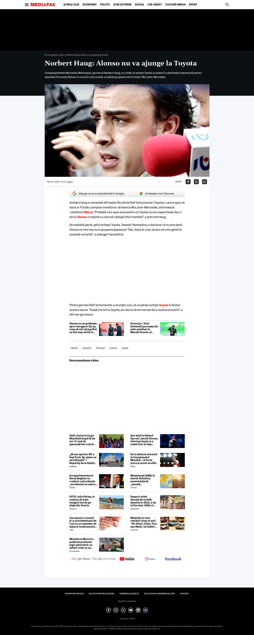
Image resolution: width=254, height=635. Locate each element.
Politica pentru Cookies (101, 593)
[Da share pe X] (196, 181)
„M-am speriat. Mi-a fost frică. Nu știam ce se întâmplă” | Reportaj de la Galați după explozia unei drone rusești (82, 458)
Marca (88, 212)
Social (139, 4)
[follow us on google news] (80, 559)
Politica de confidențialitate (159, 593)
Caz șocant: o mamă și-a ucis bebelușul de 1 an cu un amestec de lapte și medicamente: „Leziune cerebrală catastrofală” (83, 522)
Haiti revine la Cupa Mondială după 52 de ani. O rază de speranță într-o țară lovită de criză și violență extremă (82, 440)
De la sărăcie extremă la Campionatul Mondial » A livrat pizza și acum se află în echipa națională (143, 458)
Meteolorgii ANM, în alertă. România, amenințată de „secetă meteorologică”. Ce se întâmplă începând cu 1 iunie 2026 (144, 480)
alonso (74, 348)
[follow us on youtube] (127, 559)
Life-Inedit (155, 4)
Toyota (163, 305)
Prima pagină (51, 55)
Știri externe (122, 4)
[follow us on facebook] (173, 559)
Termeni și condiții (129, 593)
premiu (113, 348)
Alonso (82, 217)
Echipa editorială (74, 593)
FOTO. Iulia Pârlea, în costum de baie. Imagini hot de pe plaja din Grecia (82, 501)
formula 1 (100, 348)
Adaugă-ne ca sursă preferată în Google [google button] (98, 193)
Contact (184, 593)
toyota (125, 348)
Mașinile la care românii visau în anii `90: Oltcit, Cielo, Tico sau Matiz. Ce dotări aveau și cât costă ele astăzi (143, 522)
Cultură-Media (175, 4)
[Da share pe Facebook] (188, 181)
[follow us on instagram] (150, 559)
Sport (193, 4)
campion (86, 348)
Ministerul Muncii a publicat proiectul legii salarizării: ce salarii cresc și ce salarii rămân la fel (81, 543)
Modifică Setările (127, 601)
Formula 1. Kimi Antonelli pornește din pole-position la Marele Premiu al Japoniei (144, 328)
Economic (90, 4)
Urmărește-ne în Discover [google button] (156, 193)
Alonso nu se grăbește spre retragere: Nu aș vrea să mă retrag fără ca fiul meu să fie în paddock (83, 328)
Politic (105, 4)
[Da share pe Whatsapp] (204, 181)
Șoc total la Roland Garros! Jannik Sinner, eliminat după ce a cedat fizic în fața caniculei (144, 440)
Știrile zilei (71, 4)
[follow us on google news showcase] (104, 559)
